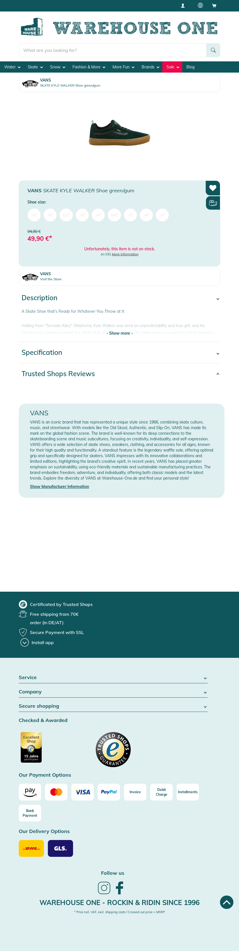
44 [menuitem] (98, 214)
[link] (104, 893)
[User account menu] (185, 5)
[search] (113, 50)
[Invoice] (135, 792)
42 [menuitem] (50, 214)
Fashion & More (88, 67)
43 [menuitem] (82, 214)
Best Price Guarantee (108, 5)
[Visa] (82, 792)
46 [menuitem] (146, 214)
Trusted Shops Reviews (58, 373)
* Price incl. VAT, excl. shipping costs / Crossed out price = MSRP (119, 912)
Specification (42, 352)
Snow (57, 67)
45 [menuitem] (130, 214)
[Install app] (37, 642)
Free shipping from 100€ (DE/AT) (51, 5)
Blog (190, 67)
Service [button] (113, 678)
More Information (125, 254)
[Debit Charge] (161, 792)
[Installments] (188, 792)
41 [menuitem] (34, 214)
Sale (173, 67)
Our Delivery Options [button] (44, 831)
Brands (150, 67)
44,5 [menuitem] (114, 214)
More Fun (123, 67)
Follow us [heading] (112, 873)
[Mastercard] (56, 792)
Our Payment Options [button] (45, 775)
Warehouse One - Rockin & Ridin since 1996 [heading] (119, 902)
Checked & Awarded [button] (43, 720)
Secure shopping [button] (113, 706)
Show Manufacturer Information (59, 486)
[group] (56, 604)
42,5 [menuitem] (66, 214)
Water (12, 67)
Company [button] (113, 692)
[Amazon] (30, 792)
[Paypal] (109, 792)
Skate (35, 67)
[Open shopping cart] (214, 5)
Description (39, 297)
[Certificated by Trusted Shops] (42, 750)
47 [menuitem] (162, 214)
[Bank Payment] (30, 813)
